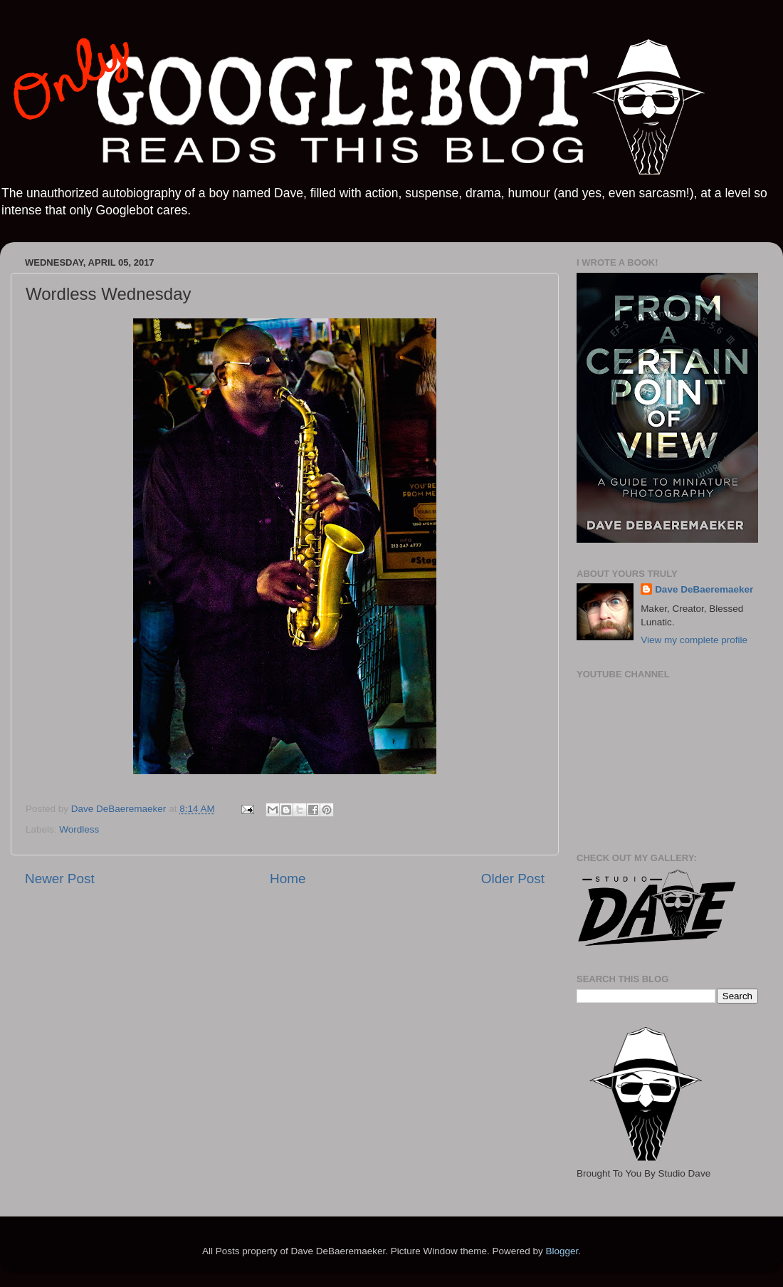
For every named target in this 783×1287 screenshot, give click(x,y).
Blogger (561, 1251)
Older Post (513, 878)
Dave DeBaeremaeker (704, 589)
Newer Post (60, 878)
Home (287, 878)
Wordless (79, 829)
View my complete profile (694, 640)
